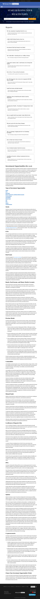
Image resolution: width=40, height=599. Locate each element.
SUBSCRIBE (32, 19)
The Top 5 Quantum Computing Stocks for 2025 (17, 31)
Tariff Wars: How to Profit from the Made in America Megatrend (18, 97)
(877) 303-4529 (33, 589)
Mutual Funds (8, 198)
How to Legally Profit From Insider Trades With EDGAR (18, 115)
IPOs (6, 201)
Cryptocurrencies (9, 204)
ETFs (6, 191)
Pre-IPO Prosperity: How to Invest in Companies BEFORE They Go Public (19, 79)
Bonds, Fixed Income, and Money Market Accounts (15, 194)
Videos (27, 586)
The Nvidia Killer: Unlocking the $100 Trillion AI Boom (18, 55)
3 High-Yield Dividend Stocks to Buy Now (15, 39)
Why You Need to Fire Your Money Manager (16, 123)
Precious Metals (9, 196)
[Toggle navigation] (2, 7)
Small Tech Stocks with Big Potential (14, 88)
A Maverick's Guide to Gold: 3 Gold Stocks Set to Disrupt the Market (19, 63)
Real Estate (8, 193)
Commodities (8, 197)
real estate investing (17, 257)
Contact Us (5, 586)
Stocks (7, 190)
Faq (8, 586)
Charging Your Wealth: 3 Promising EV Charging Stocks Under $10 (20, 106)
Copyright (23, 586)
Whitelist (12, 586)
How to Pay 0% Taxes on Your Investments (15, 72)
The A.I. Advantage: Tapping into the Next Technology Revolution (18, 132)
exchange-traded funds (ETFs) (11, 227)
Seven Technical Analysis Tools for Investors (16, 148)
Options (7, 203)
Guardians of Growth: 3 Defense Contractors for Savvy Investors (18, 157)
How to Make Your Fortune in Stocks (14, 139)
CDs (6, 200)
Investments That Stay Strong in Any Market (16, 47)
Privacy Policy (18, 586)
